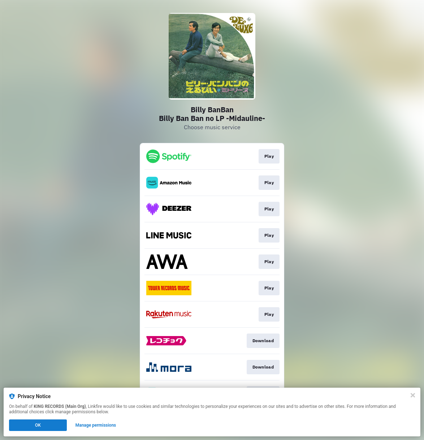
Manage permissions (95, 425)
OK (38, 425)
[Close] (413, 395)
